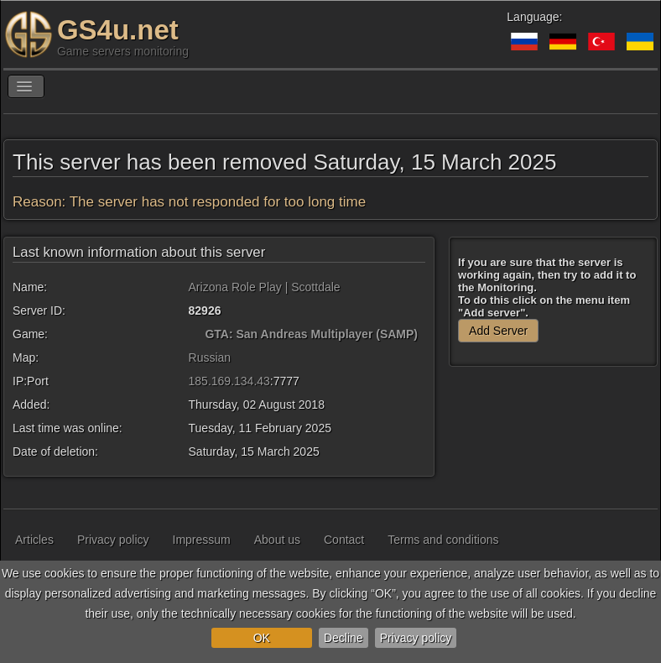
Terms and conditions (443, 539)
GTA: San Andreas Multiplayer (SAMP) (311, 334)
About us (277, 539)
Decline (343, 638)
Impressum (202, 539)
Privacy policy (416, 638)
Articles (34, 539)
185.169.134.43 (229, 381)
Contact (344, 539)
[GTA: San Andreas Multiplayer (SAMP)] (195, 334)
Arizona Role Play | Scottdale (265, 287)
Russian (210, 357)
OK (261, 638)
